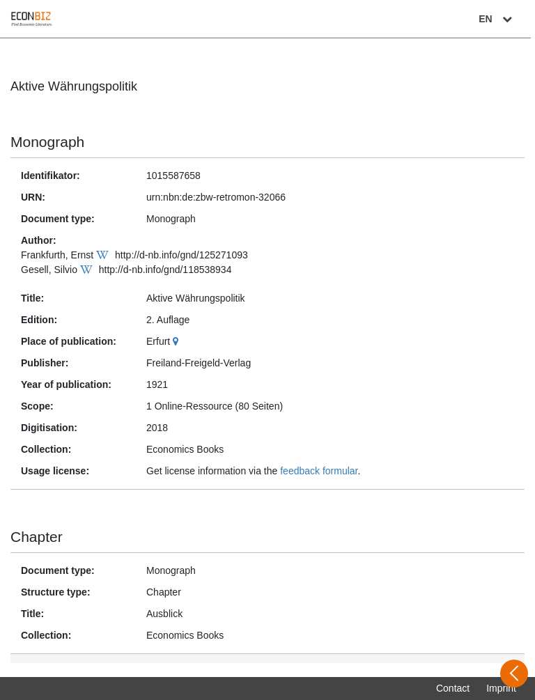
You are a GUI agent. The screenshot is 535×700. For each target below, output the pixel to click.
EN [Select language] (501, 18)
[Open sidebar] (514, 673)
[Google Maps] (177, 341)
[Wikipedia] (104, 254)
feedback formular (318, 470)
